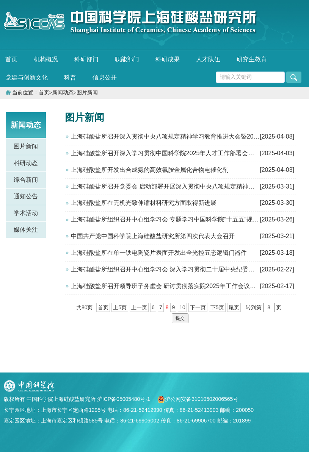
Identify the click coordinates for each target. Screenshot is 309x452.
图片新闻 (87, 92)
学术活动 (26, 213)
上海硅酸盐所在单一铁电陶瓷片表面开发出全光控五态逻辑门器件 (159, 252)
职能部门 (127, 59)
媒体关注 (26, 229)
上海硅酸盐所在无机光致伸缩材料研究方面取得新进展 (143, 203)
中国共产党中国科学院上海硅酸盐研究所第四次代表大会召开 (153, 236)
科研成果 (167, 59)
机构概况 (46, 59)
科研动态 (26, 163)
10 (182, 307)
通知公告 (26, 196)
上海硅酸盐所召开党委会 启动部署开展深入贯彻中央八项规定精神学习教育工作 (178, 186)
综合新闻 (26, 179)
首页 (11, 59)
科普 (70, 77)
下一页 (198, 307)
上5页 (120, 307)
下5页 (217, 307)
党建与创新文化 (26, 77)
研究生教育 (252, 59)
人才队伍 (208, 59)
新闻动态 (63, 92)
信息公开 (105, 77)
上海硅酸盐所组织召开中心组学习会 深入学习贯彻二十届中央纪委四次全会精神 (178, 269)
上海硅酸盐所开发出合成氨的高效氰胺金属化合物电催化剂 (150, 170)
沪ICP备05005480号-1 (124, 399)
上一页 (139, 307)
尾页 (234, 307)
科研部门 (86, 59)
